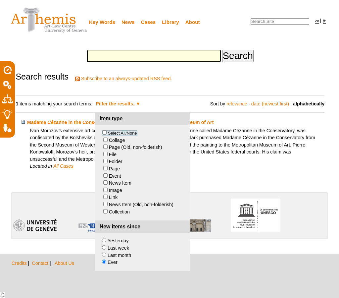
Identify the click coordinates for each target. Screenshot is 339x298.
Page (114, 168)
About (192, 22)
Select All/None (122, 133)
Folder (115, 161)
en (317, 21)
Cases (148, 22)
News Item (120, 183)
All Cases (63, 166)
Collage (117, 140)
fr (324, 21)
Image (115, 190)
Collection (119, 211)
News (128, 22)
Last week (118, 248)
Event (115, 176)
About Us (64, 263)
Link (113, 197)
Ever (113, 262)
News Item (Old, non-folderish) (141, 204)
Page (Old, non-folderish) (135, 147)
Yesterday (118, 240)
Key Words (102, 22)
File (113, 154)
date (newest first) (270, 103)
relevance (236, 103)
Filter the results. (116, 103)
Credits (20, 263)
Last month (119, 255)
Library (170, 22)
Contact (41, 263)
